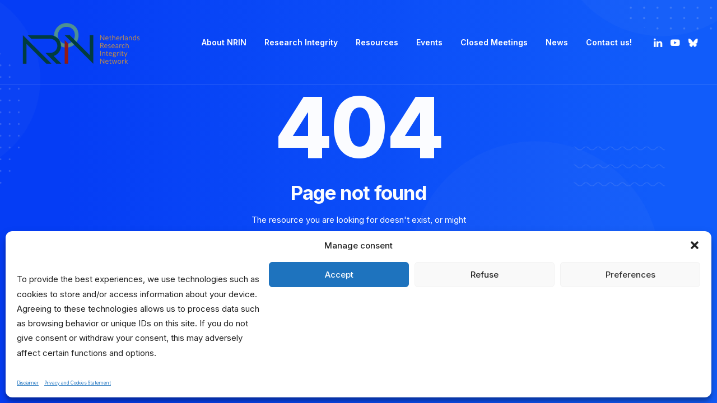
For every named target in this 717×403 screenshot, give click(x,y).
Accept (339, 274)
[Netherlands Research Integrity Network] (81, 42)
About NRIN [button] (224, 42)
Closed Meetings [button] (494, 42)
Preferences (630, 274)
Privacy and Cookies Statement (77, 383)
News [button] (557, 42)
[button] (694, 245)
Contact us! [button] (609, 42)
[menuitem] (224, 42)
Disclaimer (28, 383)
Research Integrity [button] (301, 42)
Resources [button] (377, 42)
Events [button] (429, 42)
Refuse (485, 274)
